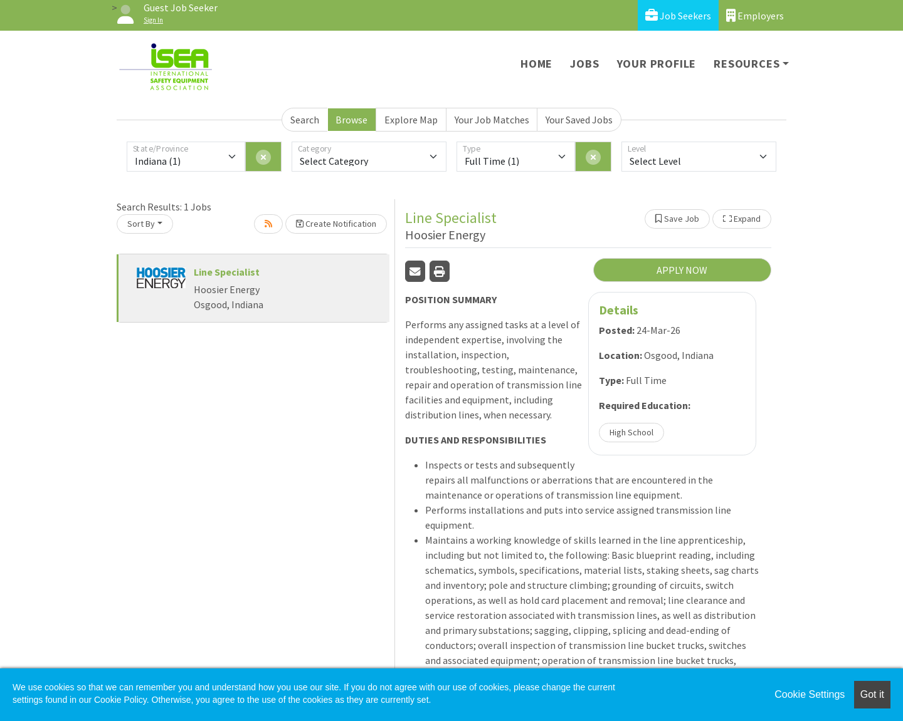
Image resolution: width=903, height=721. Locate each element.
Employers (755, 15)
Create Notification (336, 223)
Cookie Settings (809, 694)
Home (536, 63)
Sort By (141, 223)
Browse (351, 119)
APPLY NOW (682, 270)
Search (304, 119)
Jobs (584, 63)
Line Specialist (227, 272)
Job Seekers (678, 15)
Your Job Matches (492, 119)
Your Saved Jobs (579, 119)
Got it (872, 694)
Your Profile (657, 63)
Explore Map (411, 119)
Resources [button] (746, 63)
